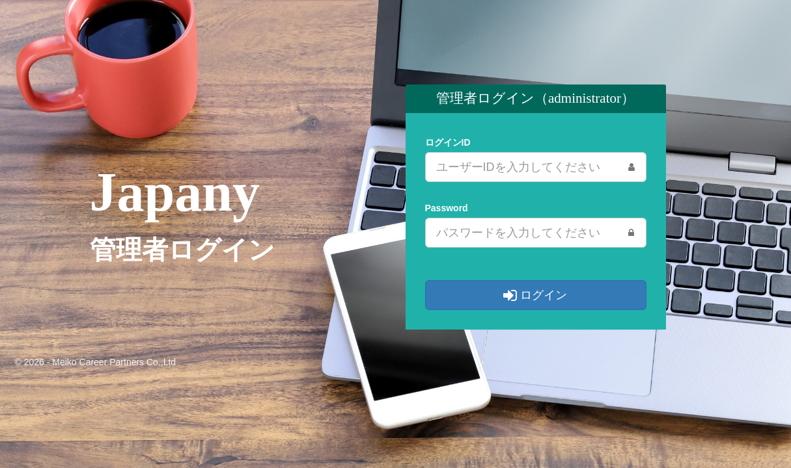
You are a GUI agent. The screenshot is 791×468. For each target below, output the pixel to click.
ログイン (535, 295)
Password (446, 208)
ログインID (448, 142)
